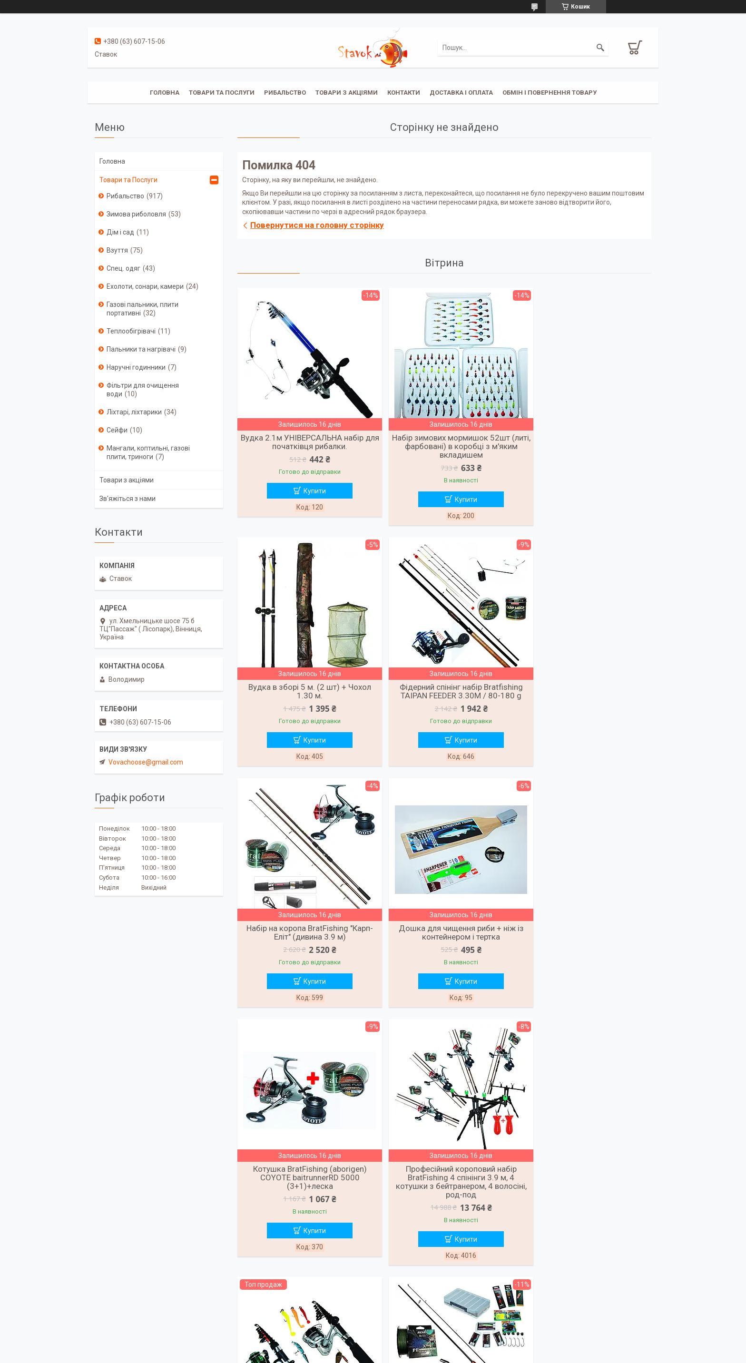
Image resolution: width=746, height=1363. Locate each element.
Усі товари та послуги (441, 1316)
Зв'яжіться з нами (127, 498)
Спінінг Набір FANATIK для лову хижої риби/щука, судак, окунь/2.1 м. (584, 1201)
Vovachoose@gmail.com (145, 762)
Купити (309, 491)
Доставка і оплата (461, 92)
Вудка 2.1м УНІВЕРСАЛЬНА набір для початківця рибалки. (304, 442)
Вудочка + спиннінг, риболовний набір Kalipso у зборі (584, 936)
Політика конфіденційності (421, 1354)
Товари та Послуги (128, 180)
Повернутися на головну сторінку (317, 225)
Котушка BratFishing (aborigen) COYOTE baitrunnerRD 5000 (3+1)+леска (304, 941)
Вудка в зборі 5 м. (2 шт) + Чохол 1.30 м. (584, 442)
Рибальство (285, 92)
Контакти (403, 92)
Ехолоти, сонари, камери (145, 286)
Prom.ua (419, 1345)
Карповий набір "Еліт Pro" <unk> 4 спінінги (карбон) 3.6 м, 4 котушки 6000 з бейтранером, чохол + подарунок (444, 1205)
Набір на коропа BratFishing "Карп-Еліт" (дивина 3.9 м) (444, 693)
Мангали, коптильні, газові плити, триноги (148, 452)
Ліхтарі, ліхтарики (134, 412)
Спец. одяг (123, 268)
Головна (164, 92)
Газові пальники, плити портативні (142, 309)
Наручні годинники (136, 367)
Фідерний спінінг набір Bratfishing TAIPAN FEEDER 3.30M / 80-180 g (304, 693)
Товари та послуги (222, 92)
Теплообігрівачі (131, 331)
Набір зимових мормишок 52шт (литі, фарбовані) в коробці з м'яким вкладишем (444, 446)
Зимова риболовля (136, 214)
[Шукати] (600, 47)
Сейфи (117, 430)
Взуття (117, 250)
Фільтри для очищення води (143, 390)
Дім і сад (120, 232)
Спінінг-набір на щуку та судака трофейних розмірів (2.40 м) (304, 1197)
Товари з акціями (346, 92)
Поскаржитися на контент (346, 1354)
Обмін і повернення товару (549, 92)
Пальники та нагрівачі (141, 349)
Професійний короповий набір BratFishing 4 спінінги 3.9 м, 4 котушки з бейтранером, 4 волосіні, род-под (444, 945)
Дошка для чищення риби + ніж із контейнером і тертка (584, 693)
